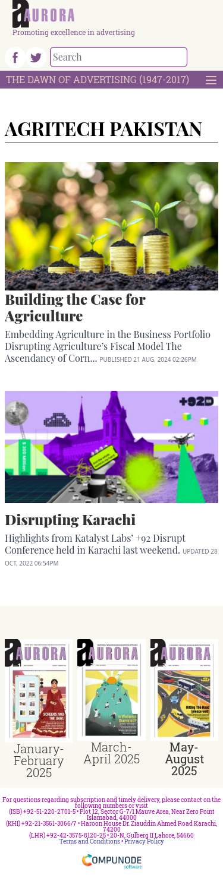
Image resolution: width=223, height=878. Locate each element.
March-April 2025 (111, 752)
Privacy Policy (144, 841)
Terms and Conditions (89, 841)
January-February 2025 (39, 760)
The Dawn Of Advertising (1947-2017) (97, 79)
